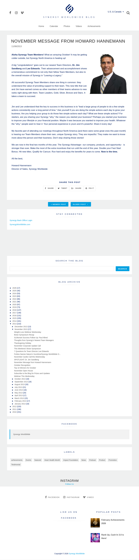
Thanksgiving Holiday (22, 343)
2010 (14, 412)
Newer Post (58, 205)
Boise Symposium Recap (24, 335)
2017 (14, 313)
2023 (14, 296)
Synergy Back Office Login (21, 220)
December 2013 (21, 327)
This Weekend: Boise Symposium (27, 349)
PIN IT (89, 188)
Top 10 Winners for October (25, 368)
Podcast (92, 460)
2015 (14, 318)
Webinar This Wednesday (24, 376)
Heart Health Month (52, 460)
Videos (79, 26)
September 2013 (21, 382)
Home (41, 26)
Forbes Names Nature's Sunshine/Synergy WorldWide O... (37, 354)
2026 (14, 288)
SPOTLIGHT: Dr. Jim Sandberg (26, 360)
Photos (67, 26)
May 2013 (19, 393)
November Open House (23, 371)
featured (38, 460)
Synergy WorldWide (21, 434)
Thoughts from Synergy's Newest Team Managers (34, 341)
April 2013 (19, 396)
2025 (14, 291)
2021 (14, 302)
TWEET (62, 188)
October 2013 (20, 379)
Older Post (80, 205)
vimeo (88, 497)
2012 (14, 407)
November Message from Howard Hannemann (32, 363)
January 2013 (20, 404)
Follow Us (69, 484)
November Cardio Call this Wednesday (29, 357)
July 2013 (19, 387)
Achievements (94, 26)
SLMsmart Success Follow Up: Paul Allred (30, 338)
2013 (14, 324)
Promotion (113, 460)
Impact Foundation (70, 460)
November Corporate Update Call (27, 346)
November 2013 (21, 329)
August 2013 (20, 385)
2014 (14, 321)
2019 (14, 307)
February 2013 (21, 401)
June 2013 (19, 390)
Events (28, 460)
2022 (14, 299)
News (83, 460)
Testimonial (15, 465)
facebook (52, 497)
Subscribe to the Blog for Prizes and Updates (32, 374)
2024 (14, 294)
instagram (71, 497)
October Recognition (22, 365)
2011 (14, 410)
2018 (14, 310)
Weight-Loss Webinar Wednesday (27, 332)
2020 (14, 305)
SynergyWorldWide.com (20, 225)
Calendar (54, 26)
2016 (14, 316)
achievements (16, 460)
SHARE (49, 188)
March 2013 (20, 398)
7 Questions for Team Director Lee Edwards (31, 352)
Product (102, 460)
